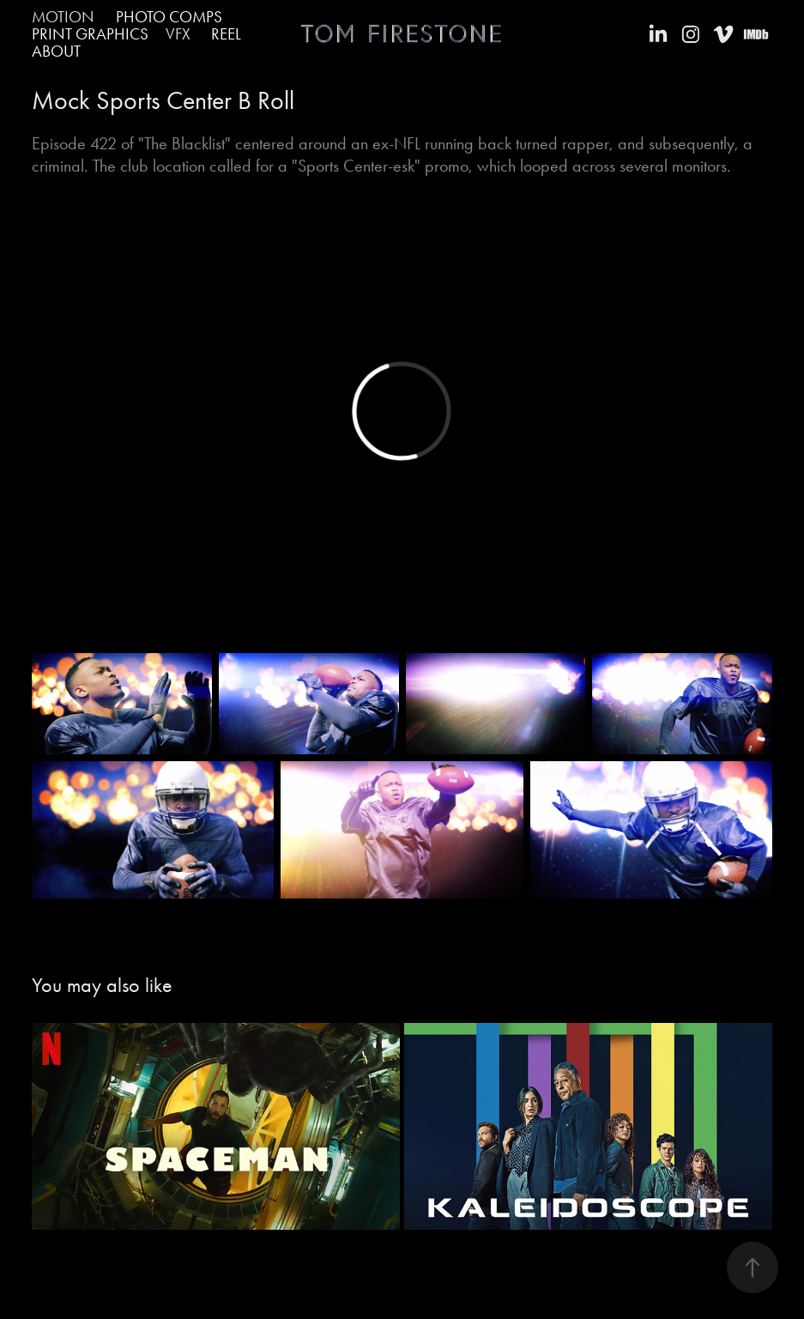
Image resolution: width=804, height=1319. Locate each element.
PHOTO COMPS (169, 17)
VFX (178, 34)
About (56, 51)
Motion (63, 17)
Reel (226, 34)
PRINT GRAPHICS (90, 34)
